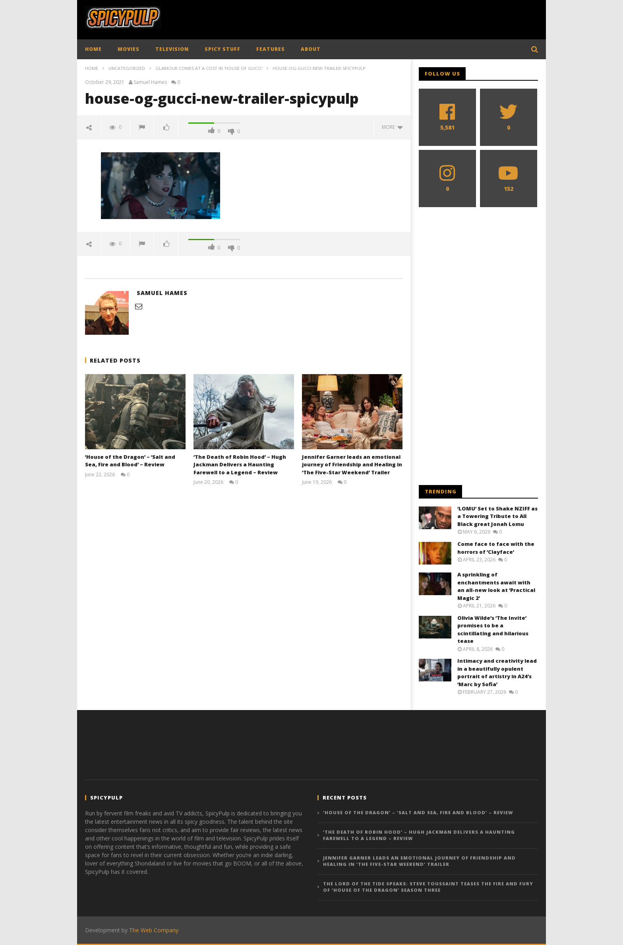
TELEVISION (172, 49)
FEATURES (270, 49)
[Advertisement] (393, 18)
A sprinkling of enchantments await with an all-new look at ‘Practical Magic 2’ (496, 586)
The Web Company (153, 930)
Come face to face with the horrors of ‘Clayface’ (495, 547)
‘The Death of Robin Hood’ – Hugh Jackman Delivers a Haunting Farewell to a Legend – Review (239, 464)
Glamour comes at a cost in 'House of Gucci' (208, 68)
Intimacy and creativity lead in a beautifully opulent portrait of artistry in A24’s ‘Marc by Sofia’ (497, 672)
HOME (93, 49)
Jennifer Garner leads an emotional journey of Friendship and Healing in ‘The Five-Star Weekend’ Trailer (352, 464)
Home (91, 68)
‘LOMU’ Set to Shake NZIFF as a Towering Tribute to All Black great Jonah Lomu (497, 516)
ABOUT (311, 49)
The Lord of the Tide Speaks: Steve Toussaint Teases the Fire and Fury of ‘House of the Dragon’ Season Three (428, 887)
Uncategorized (126, 68)
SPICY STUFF (222, 49)
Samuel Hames (150, 82)
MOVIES (128, 49)
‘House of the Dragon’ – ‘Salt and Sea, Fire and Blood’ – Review (130, 460)
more (392, 127)
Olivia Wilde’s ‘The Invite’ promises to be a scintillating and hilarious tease (492, 629)
